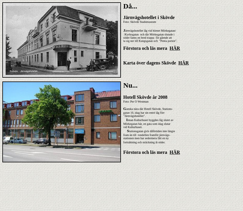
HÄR (175, 48)
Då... (130, 6)
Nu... (130, 85)
